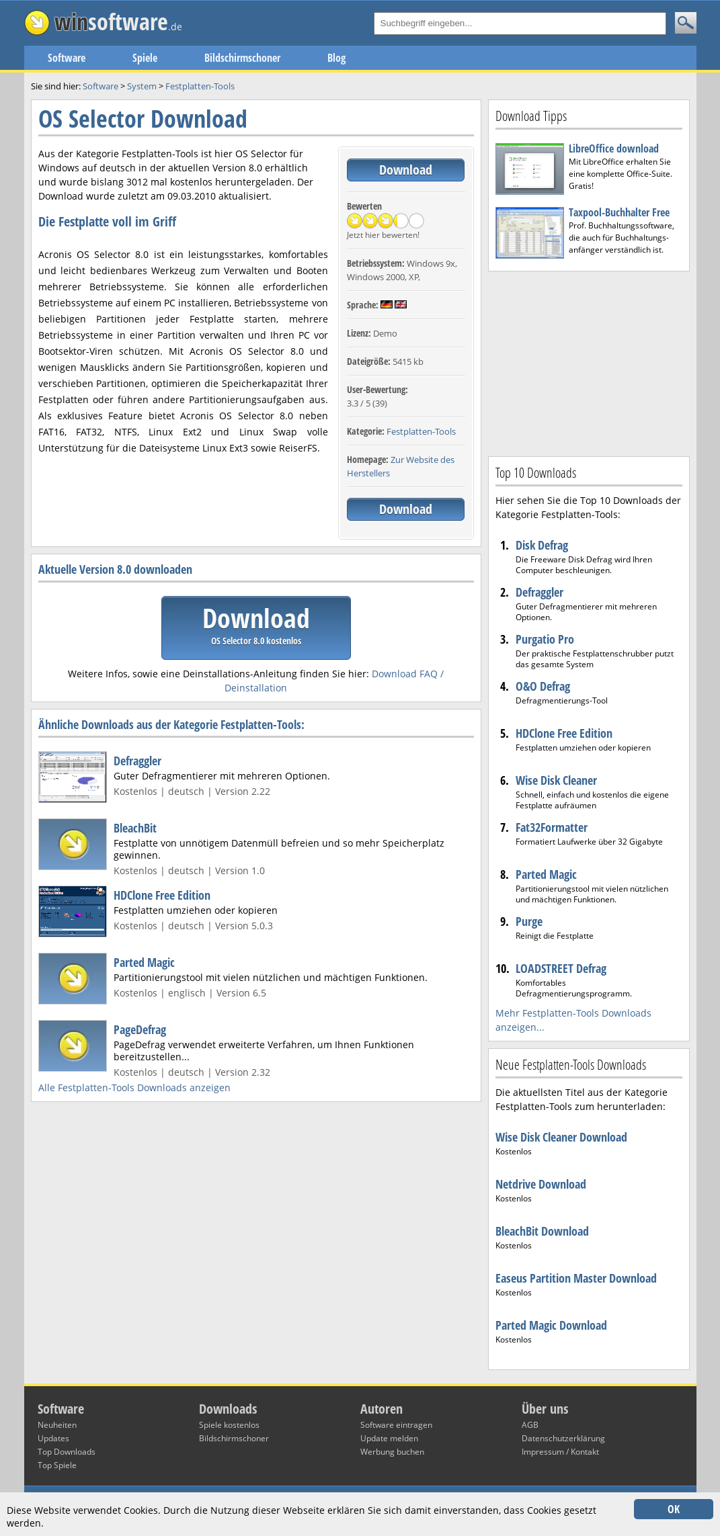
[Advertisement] (589, 362)
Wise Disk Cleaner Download (561, 1137)
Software (66, 57)
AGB (530, 1425)
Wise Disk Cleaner (556, 780)
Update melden (389, 1438)
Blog (336, 57)
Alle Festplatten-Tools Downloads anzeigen (134, 1087)
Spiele (144, 57)
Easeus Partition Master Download (576, 1278)
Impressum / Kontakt (560, 1451)
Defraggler (137, 761)
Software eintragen (396, 1425)
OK (674, 1509)
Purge (529, 921)
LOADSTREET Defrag (561, 968)
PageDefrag (140, 1029)
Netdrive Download (540, 1184)
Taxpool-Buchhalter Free (619, 212)
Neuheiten (57, 1425)
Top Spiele (57, 1465)
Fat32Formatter (552, 827)
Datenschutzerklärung (563, 1438)
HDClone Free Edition (162, 895)
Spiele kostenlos (229, 1425)
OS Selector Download (142, 118)
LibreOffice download (614, 148)
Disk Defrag (542, 545)
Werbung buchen (392, 1451)
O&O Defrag (543, 686)
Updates (53, 1438)
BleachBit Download (542, 1231)
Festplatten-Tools (421, 431)
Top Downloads (66, 1451)
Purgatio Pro (545, 639)
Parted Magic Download (551, 1325)
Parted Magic (144, 962)
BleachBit (135, 828)
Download (405, 170)
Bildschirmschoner (242, 57)
